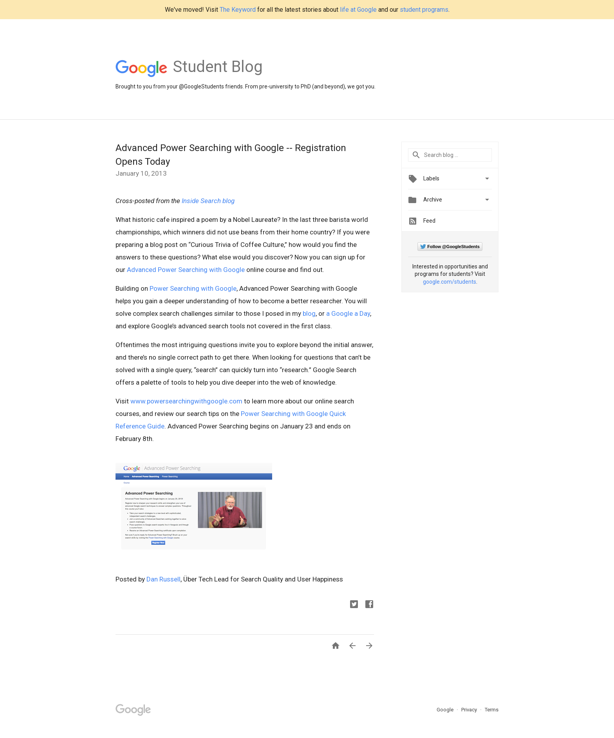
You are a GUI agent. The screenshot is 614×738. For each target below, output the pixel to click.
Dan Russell (163, 579)
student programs (424, 9)
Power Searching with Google (193, 288)
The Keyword (238, 9)
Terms (491, 710)
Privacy (469, 710)
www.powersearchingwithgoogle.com (186, 401)
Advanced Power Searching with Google (186, 270)
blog (309, 313)
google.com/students (449, 282)
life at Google (358, 9)
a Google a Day (348, 313)
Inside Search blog (208, 201)
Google (446, 710)
